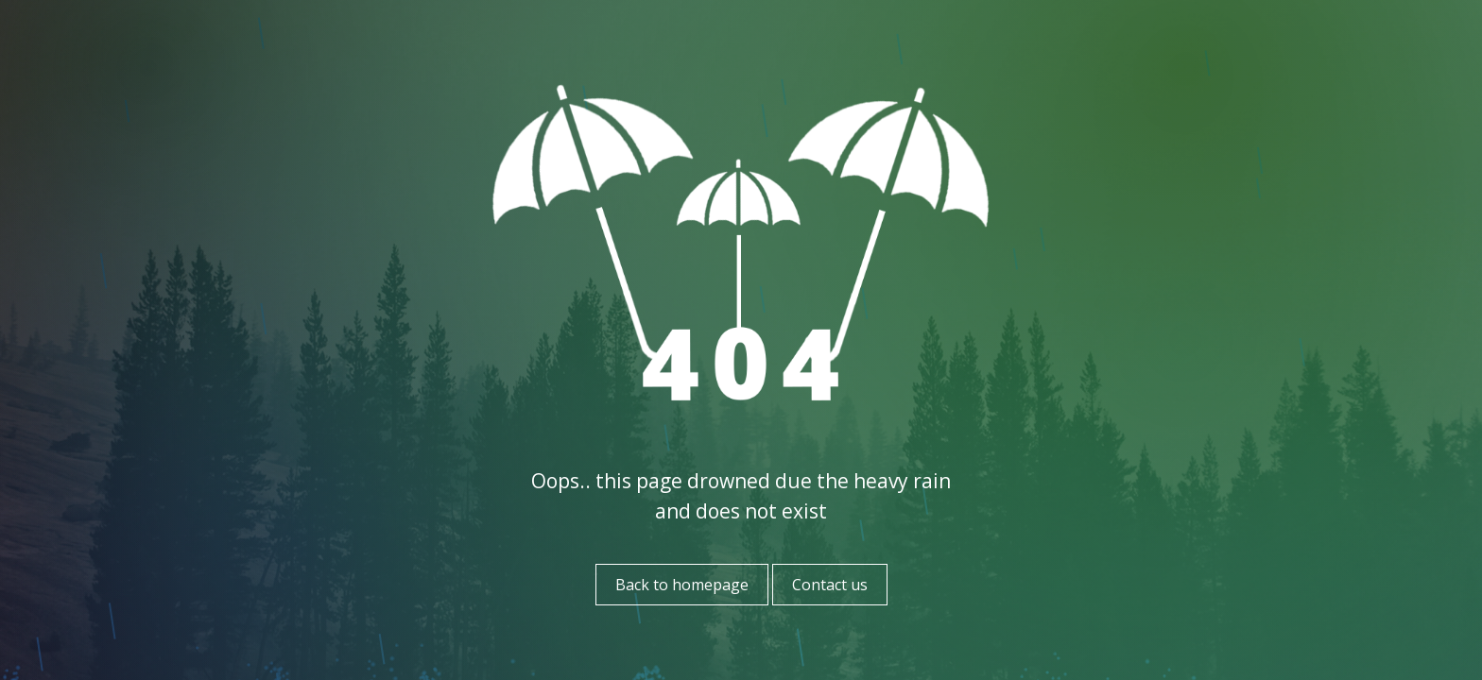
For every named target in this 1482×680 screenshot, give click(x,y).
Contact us (830, 584)
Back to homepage (682, 584)
